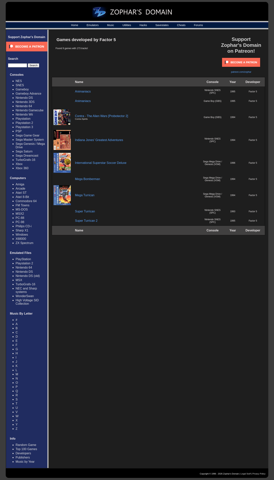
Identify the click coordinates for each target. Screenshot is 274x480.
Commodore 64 (26, 201)
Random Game (26, 445)
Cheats (181, 25)
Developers (23, 453)
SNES (20, 85)
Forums (198, 25)
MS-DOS (22, 209)
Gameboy (22, 89)
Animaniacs (83, 91)
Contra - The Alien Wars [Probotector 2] (101, 116)
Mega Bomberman (87, 179)
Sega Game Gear (27, 135)
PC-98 (20, 222)
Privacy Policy (258, 474)
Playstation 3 (24, 127)
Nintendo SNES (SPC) (213, 91)
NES (19, 81)
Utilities (127, 25)
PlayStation (23, 259)
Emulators (93, 25)
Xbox (19, 164)
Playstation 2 (24, 122)
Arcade (20, 188)
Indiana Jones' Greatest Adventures (99, 140)
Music (110, 25)
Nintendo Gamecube (30, 110)
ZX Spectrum (24, 243)
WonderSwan (25, 296)
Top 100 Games (26, 449)
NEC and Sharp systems (26, 290)
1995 (232, 91)
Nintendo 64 (24, 106)
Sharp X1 (22, 230)
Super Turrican (85, 211)
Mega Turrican (84, 195)
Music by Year (25, 461)
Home (74, 25)
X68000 (21, 238)
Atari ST (21, 192)
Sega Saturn (24, 151)
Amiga (20, 184)
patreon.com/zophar (241, 72)
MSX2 (20, 213)
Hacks (143, 25)
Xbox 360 (22, 168)
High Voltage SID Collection (27, 302)
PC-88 (20, 217)
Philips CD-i (24, 226)
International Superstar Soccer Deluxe (100, 162)
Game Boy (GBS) (212, 101)
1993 (232, 211)
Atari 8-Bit (22, 197)
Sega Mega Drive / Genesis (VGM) (212, 163)
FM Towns (22, 205)
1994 (232, 117)
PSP (19, 131)
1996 (232, 163)
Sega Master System (30, 139)
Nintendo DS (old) (28, 275)
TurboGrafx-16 (25, 159)
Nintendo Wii (24, 114)
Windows (22, 234)
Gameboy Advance (28, 93)
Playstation (23, 118)
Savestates (162, 25)
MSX (19, 280)
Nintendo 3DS (25, 102)
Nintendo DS (24, 97)
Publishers (23, 457)
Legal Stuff (246, 474)
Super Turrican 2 (86, 220)
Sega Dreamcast (27, 155)
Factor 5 (253, 91)
